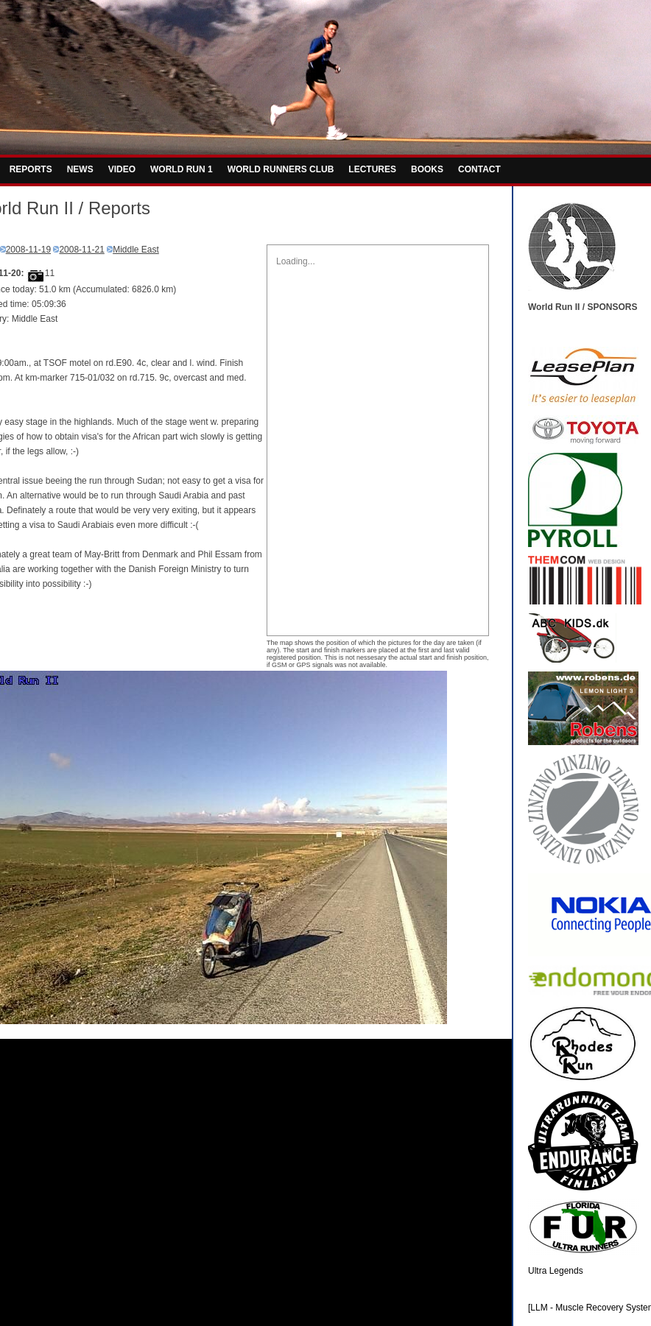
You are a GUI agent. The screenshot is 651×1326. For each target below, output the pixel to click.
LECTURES (372, 169)
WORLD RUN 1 (181, 169)
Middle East (136, 249)
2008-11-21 (81, 249)
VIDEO (122, 169)
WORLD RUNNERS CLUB (281, 169)
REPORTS (31, 169)
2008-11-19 (28, 249)
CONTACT (479, 169)
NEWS (80, 169)
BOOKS (427, 169)
